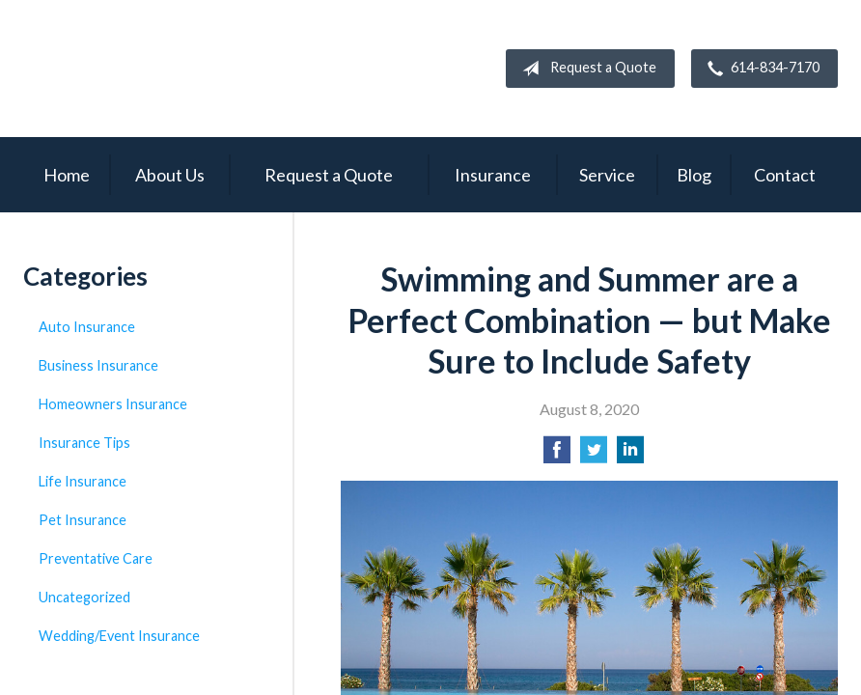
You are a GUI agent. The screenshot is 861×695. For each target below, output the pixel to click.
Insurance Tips (84, 442)
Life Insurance (82, 481)
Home (66, 174)
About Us (170, 174)
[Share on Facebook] (556, 455)
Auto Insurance (87, 327)
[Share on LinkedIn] (630, 455)
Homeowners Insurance (113, 404)
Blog (694, 174)
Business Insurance (98, 365)
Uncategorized (84, 597)
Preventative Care (96, 558)
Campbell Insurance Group (197, 68)
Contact (785, 174)
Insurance (493, 174)
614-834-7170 (759, 68)
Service (607, 174)
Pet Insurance (82, 520)
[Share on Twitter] (593, 455)
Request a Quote (585, 68)
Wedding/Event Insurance (119, 635)
